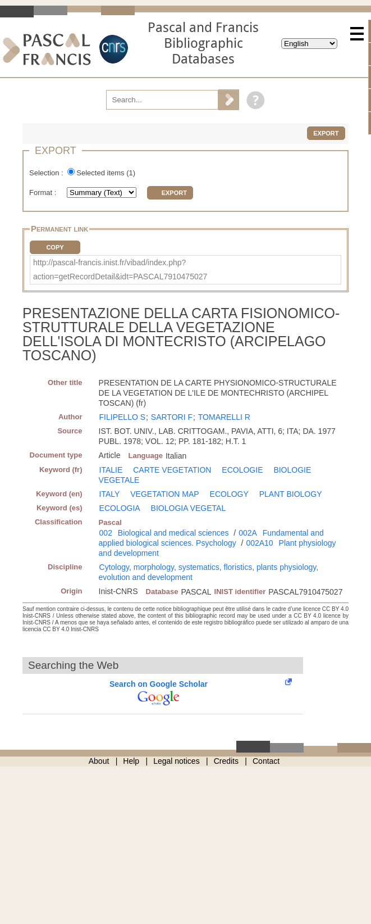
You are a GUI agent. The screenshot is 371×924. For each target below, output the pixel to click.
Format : (43, 192)
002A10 (259, 542)
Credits (226, 761)
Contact (266, 761)
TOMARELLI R (224, 417)
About (99, 761)
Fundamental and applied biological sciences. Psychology (211, 537)
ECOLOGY (229, 494)
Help (131, 761)
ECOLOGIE (242, 469)
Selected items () (105, 173)
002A (248, 532)
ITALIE (111, 469)
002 (105, 532)
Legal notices (176, 761)
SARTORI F (172, 417)
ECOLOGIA (119, 508)
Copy (54, 247)
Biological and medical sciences (173, 532)
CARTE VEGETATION (172, 469)
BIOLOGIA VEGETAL (188, 508)
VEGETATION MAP (164, 494)
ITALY (109, 494)
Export (325, 133)
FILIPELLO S (122, 417)
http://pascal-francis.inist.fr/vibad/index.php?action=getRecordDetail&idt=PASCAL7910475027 (120, 269)
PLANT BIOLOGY (290, 494)
